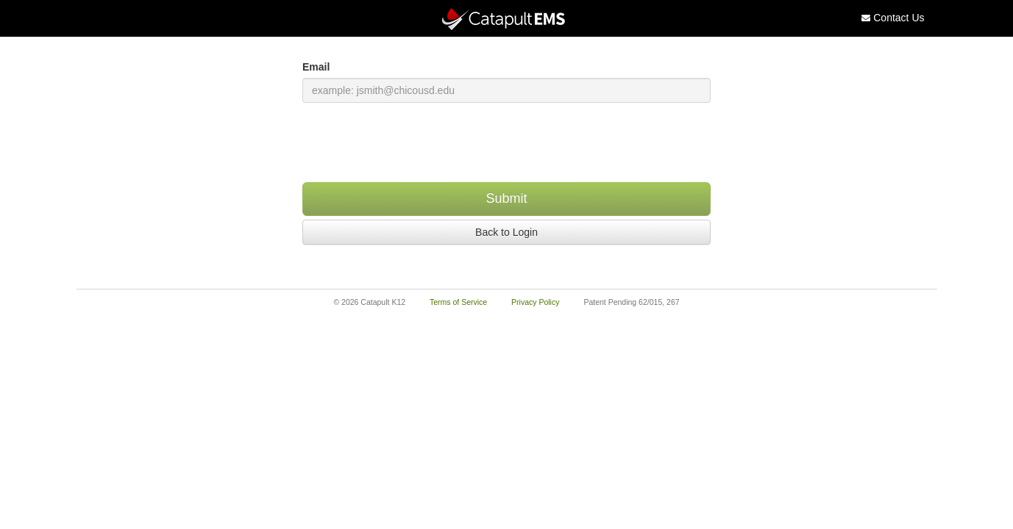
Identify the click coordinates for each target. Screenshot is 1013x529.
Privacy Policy (535, 302)
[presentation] (507, 142)
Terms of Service (458, 302)
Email (316, 67)
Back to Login (506, 232)
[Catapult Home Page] (507, 19)
